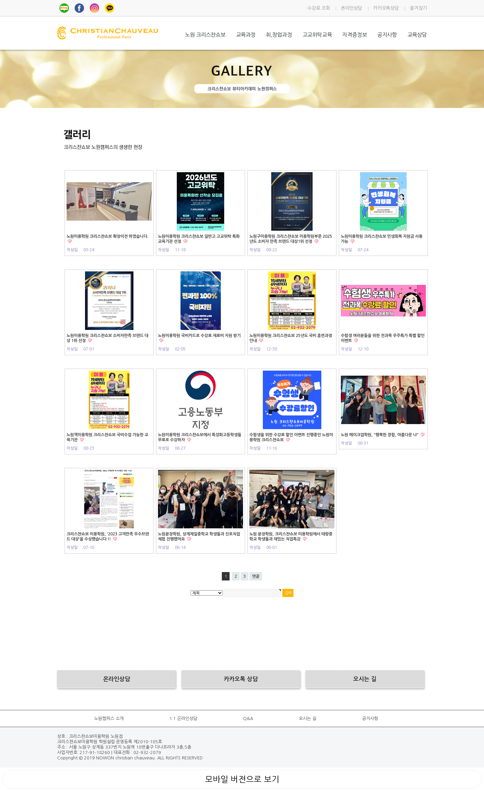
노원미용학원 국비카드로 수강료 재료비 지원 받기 (199, 336)
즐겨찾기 (418, 8)
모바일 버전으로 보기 (242, 779)
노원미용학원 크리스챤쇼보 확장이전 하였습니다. (107, 236)
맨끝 (255, 576)
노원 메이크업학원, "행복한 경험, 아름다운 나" (380, 435)
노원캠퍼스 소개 (109, 718)
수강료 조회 (318, 8)
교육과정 (245, 34)
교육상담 (417, 34)
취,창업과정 (279, 34)
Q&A (248, 718)
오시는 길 (307, 718)
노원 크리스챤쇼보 (205, 34)
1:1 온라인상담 (183, 718)
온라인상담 (351, 8)
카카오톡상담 (386, 8)
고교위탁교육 (317, 34)
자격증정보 (354, 34)
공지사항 (387, 34)
